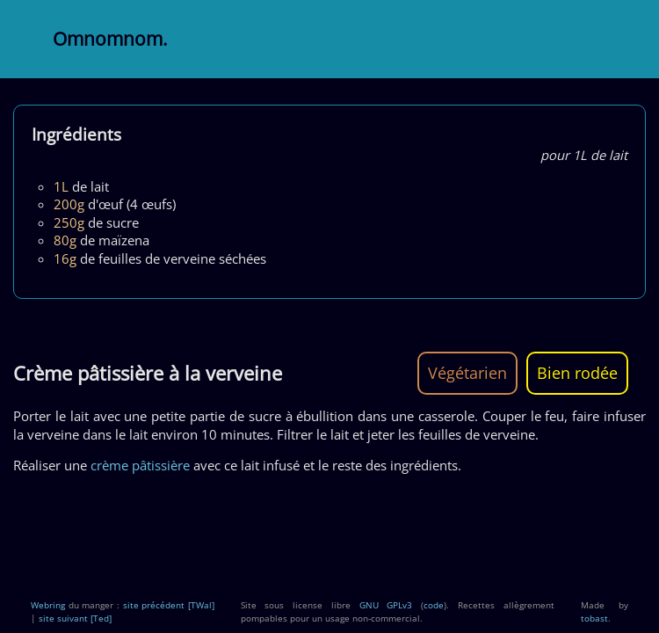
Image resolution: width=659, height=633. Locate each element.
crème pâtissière (140, 465)
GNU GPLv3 (386, 605)
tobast (594, 618)
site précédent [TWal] (168, 605)
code (434, 605)
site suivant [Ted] (75, 618)
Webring (48, 605)
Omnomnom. (110, 38)
